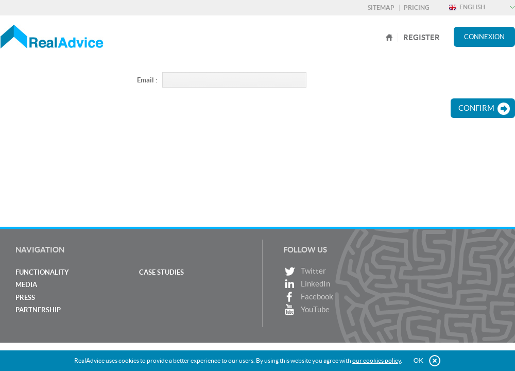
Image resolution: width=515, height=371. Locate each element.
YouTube (306, 310)
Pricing (417, 7)
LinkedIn (306, 284)
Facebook (308, 297)
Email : (147, 80)
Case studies (161, 272)
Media (26, 285)
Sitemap (381, 7)
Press (25, 297)
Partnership (38, 310)
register (421, 37)
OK (418, 360)
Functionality (42, 272)
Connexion (484, 37)
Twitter (304, 271)
